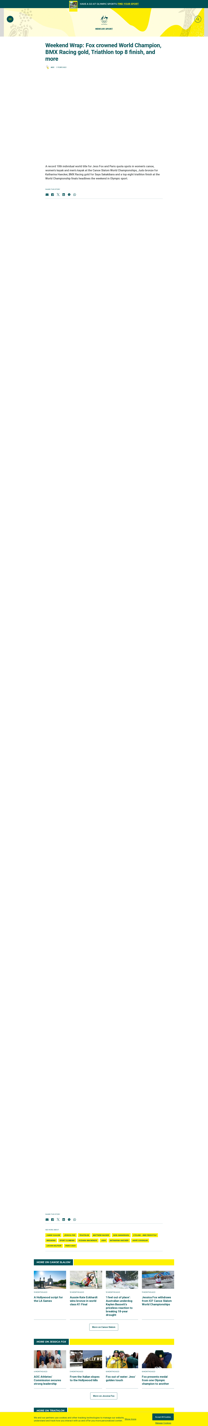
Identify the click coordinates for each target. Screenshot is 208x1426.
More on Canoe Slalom (103, 1327)
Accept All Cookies (163, 1417)
